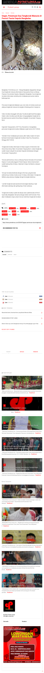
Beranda (5, 621)
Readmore (32, 393)
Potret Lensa (13, 7)
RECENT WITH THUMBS (8, 329)
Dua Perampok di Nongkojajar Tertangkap (17, 541)
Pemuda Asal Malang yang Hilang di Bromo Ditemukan (21, 562)
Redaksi (24, 621)
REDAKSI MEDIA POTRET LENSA (14, 408)
